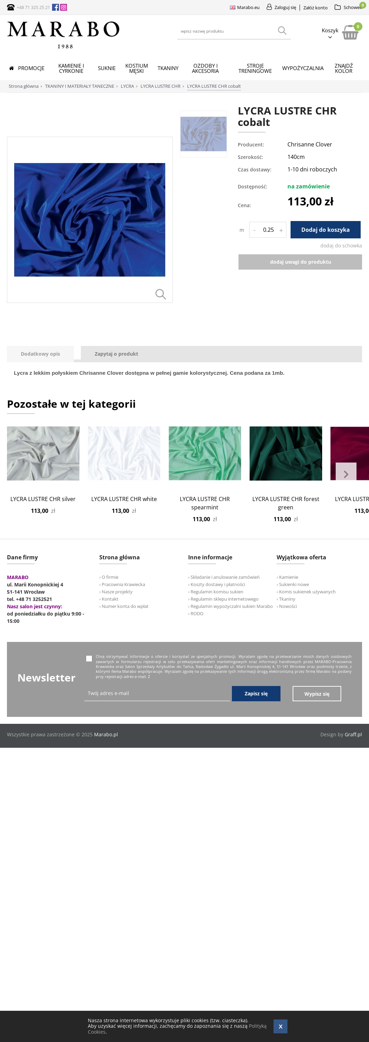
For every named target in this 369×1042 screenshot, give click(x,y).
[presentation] (40, 354)
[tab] (44, 354)
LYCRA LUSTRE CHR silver (43, 499)
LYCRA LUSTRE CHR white (124, 499)
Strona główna (24, 86)
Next (346, 475)
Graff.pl (353, 734)
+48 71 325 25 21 (33, 7)
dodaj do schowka (341, 245)
